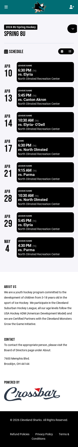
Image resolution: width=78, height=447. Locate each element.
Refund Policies (19, 434)
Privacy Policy (44, 434)
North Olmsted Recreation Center (39, 79)
